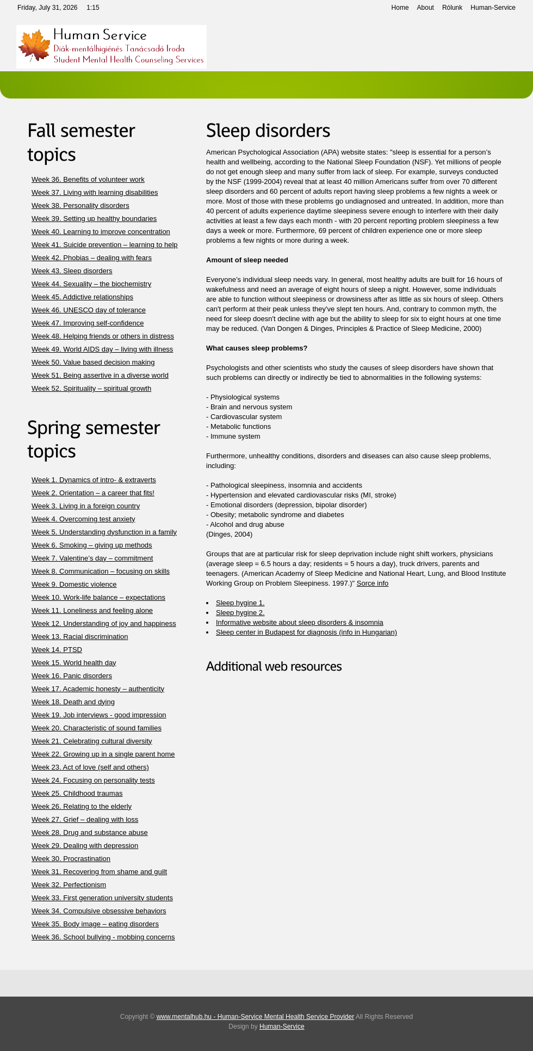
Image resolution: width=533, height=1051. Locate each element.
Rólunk (452, 7)
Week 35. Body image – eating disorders (95, 924)
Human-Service (493, 7)
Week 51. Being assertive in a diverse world (100, 375)
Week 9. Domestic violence (74, 584)
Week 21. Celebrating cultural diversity (92, 741)
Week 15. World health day (74, 663)
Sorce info (373, 583)
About (425, 7)
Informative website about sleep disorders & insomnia (299, 622)
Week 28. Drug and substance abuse (90, 832)
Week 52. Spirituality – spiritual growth (91, 388)
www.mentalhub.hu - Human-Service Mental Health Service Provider (256, 1017)
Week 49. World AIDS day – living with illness (102, 349)
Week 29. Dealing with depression (85, 845)
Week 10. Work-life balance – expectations (98, 597)
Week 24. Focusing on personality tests (93, 780)
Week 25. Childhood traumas (77, 793)
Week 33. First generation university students (102, 898)
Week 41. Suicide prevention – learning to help (105, 245)
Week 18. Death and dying (73, 702)
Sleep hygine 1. (240, 603)
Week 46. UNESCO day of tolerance (89, 310)
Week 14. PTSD (57, 650)
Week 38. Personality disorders (80, 205)
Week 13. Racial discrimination (80, 636)
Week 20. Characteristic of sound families (97, 728)
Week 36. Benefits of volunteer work (88, 179)
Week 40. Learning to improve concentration (101, 232)
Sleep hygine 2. (240, 613)
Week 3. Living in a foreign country (86, 506)
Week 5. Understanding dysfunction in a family (104, 532)
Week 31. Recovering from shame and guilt (99, 872)
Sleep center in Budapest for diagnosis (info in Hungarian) (306, 632)
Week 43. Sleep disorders (72, 271)
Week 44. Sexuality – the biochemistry (91, 284)
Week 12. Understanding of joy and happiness (104, 623)
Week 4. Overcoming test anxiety (83, 519)
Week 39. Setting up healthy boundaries (94, 218)
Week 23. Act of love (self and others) (90, 767)
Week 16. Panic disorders (72, 676)
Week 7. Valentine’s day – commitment (92, 558)
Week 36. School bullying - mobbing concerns (103, 937)
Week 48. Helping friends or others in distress (103, 336)
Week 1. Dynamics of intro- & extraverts (94, 480)
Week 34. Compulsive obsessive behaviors (99, 911)
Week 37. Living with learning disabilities (95, 192)
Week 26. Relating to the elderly (82, 806)
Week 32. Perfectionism (69, 885)
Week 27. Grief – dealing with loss (85, 819)
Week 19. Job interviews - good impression (99, 715)
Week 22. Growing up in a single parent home (103, 754)
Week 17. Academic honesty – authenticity (98, 689)
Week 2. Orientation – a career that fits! (93, 493)
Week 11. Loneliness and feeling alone (92, 610)
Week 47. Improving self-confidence (88, 323)
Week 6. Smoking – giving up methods (92, 545)
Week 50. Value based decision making (93, 362)
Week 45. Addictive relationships (82, 297)
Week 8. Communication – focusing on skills (101, 571)
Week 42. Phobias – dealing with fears (92, 258)
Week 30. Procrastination (71, 859)
